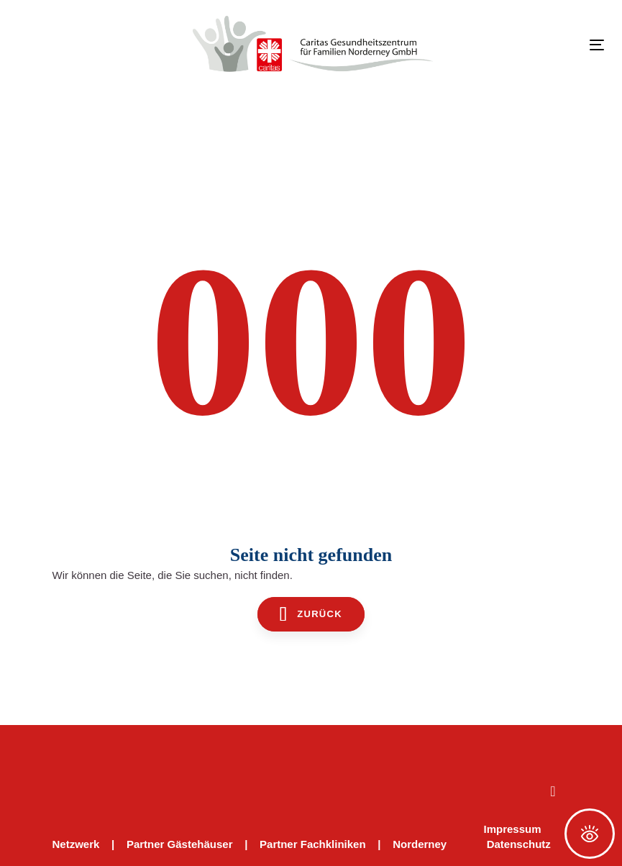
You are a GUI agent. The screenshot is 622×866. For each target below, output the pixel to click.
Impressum (512, 829)
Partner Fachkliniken (313, 844)
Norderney (420, 844)
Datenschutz (519, 844)
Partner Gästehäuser (180, 844)
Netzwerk (76, 844)
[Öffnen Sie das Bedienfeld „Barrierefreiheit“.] (589, 833)
